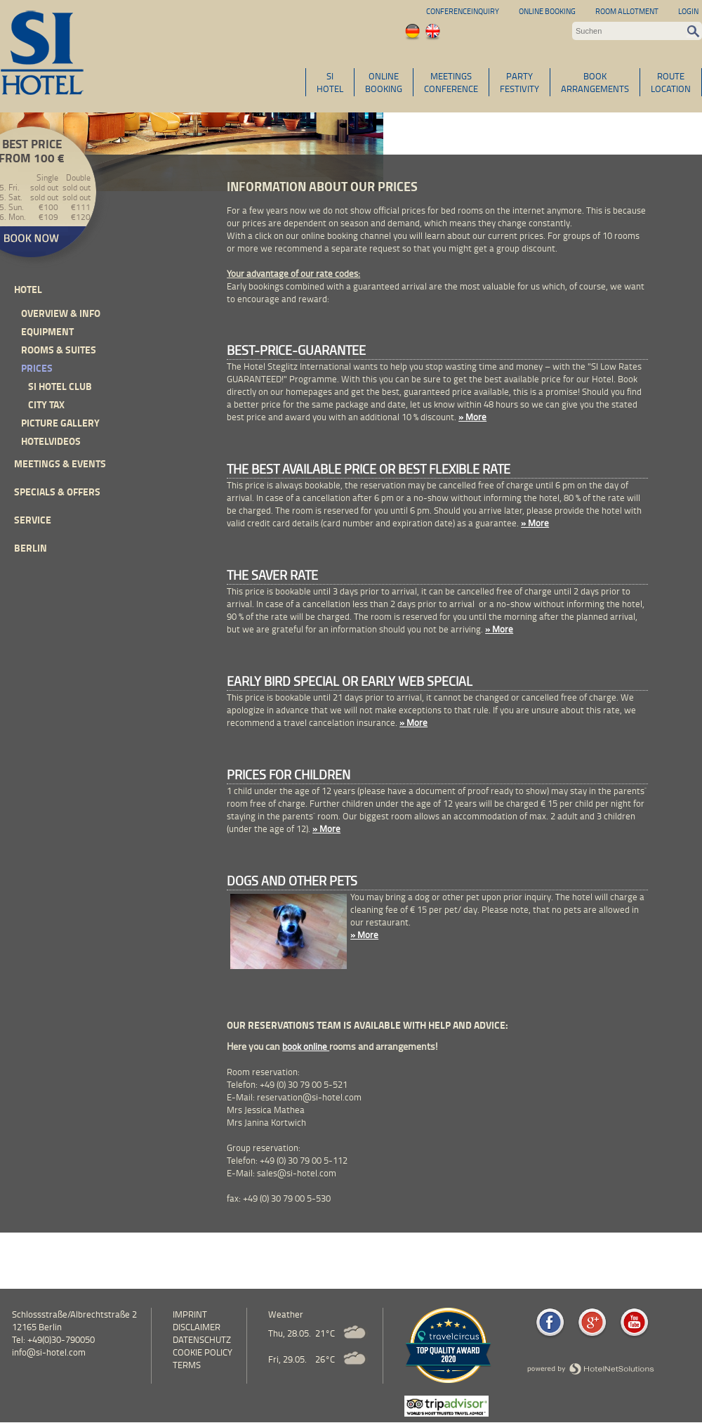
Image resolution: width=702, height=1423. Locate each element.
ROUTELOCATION (671, 82)
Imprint (190, 1314)
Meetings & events (60, 463)
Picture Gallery (60, 422)
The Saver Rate (272, 574)
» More (472, 416)
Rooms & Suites (58, 349)
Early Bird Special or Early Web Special (349, 680)
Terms (187, 1364)
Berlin (30, 547)
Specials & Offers (57, 491)
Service (32, 519)
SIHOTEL (330, 82)
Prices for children (288, 774)
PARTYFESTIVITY (519, 82)
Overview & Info (60, 313)
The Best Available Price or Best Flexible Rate (368, 468)
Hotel (28, 289)
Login (688, 11)
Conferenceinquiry (462, 11)
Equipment (47, 331)
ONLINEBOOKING (383, 82)
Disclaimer (196, 1326)
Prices (37, 367)
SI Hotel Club (60, 386)
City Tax (46, 404)
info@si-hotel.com (49, 1352)
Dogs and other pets (292, 880)
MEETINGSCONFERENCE (451, 82)
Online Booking (547, 11)
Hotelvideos (51, 441)
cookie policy (202, 1352)
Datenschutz (202, 1339)
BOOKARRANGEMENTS (595, 82)
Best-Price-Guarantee (296, 350)
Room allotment (626, 11)
